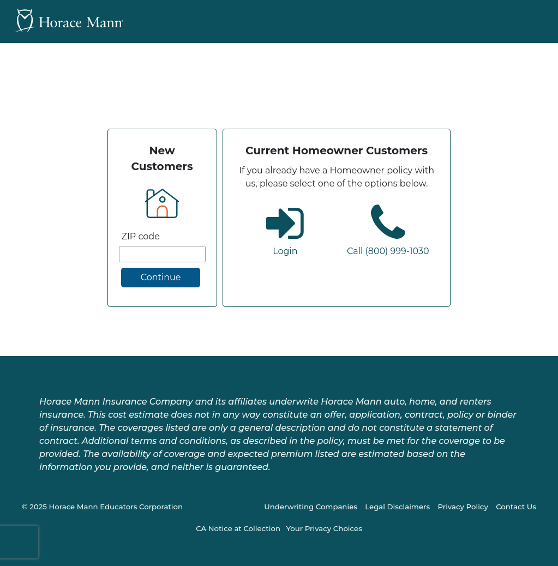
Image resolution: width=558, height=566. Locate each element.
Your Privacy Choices (324, 528)
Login (285, 251)
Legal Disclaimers (397, 506)
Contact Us (516, 506)
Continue (161, 277)
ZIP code (141, 236)
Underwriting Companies (310, 506)
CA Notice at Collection (238, 528)
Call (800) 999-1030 (388, 251)
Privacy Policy (462, 506)
